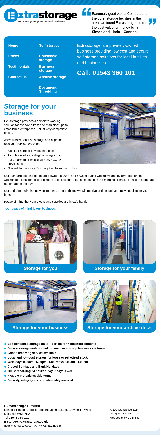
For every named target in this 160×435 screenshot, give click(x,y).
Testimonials (19, 66)
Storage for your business (40, 301)
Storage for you (40, 242)
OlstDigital (133, 417)
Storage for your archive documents (119, 301)
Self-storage (49, 45)
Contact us (17, 77)
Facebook (35, 392)
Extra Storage (40, 15)
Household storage (48, 58)
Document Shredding (48, 89)
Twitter (17, 392)
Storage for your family (119, 242)
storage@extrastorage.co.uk (27, 421)
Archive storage (52, 77)
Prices (13, 56)
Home (13, 45)
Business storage (47, 68)
